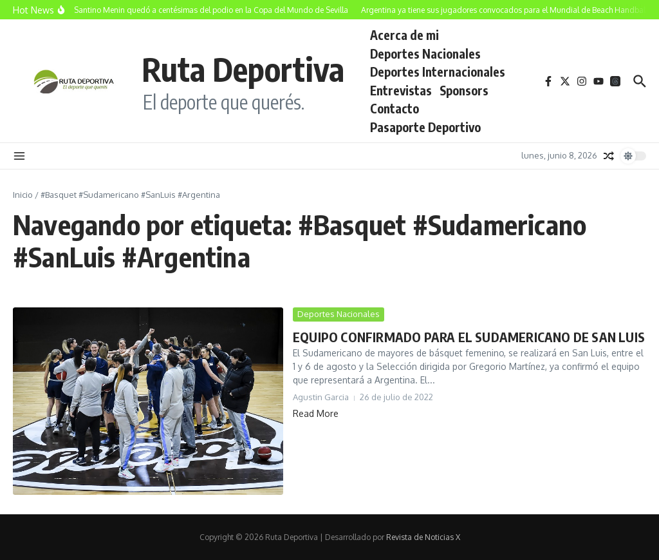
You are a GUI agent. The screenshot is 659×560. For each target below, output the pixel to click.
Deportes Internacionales (437, 71)
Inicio (23, 194)
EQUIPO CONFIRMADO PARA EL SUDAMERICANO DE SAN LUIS (469, 337)
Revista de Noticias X (423, 537)
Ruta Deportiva (243, 68)
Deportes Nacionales (425, 53)
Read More (316, 413)
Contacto (394, 108)
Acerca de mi (404, 35)
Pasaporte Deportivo (425, 127)
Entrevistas (401, 90)
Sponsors (464, 90)
